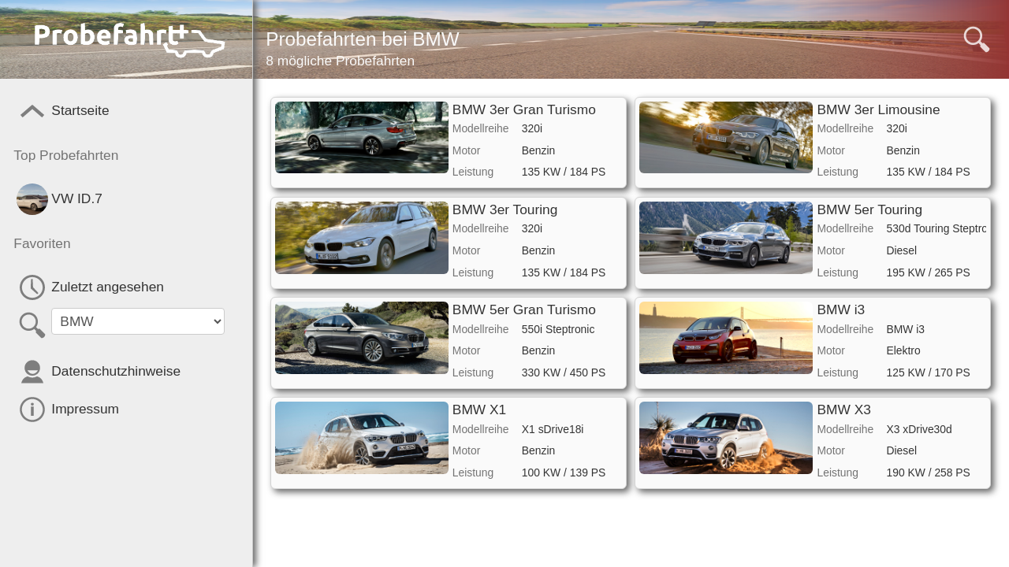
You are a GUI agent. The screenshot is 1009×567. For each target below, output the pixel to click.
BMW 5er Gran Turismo (524, 309)
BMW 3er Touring (505, 209)
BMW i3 (841, 309)
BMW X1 (479, 409)
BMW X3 (844, 409)
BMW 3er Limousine (878, 109)
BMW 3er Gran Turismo (524, 109)
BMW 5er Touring (870, 209)
